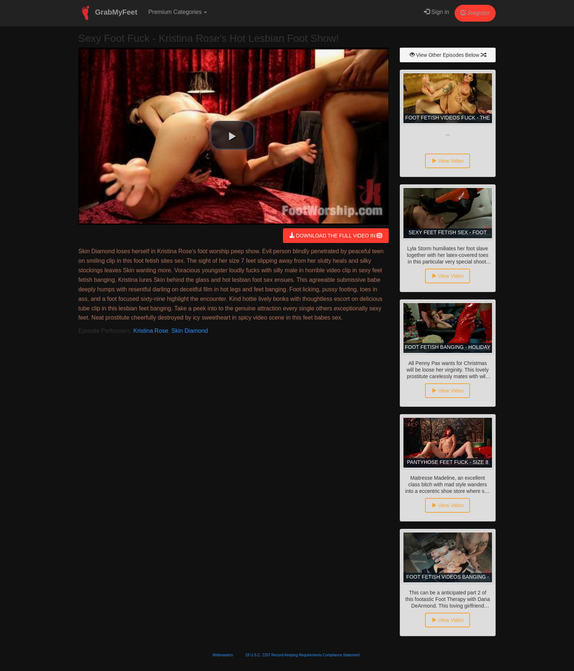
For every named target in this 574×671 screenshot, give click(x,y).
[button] (232, 135)
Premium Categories (177, 12)
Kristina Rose (150, 331)
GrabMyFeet (107, 12)
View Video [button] (447, 161)
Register (475, 13)
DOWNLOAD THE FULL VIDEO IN (336, 236)
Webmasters (222, 655)
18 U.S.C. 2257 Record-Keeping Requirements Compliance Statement (302, 655)
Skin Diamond (189, 331)
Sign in (436, 12)
